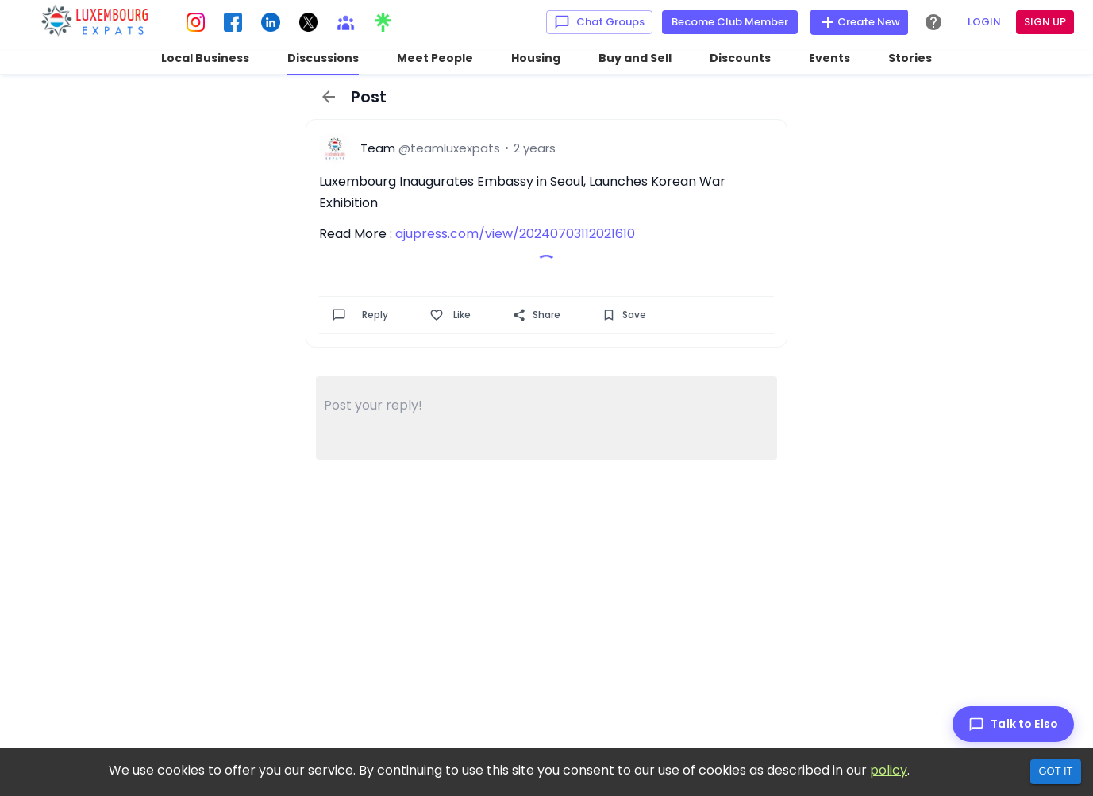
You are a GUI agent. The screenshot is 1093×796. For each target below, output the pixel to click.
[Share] (519, 315)
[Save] (608, 315)
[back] (328, 97)
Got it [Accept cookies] (1055, 771)
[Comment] (339, 315)
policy (888, 770)
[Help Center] (933, 22)
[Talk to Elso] (1013, 724)
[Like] (436, 315)
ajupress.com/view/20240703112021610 (515, 234)
